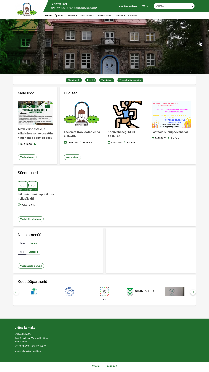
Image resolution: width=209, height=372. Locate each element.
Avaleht (48, 15)
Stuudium (75, 80)
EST (145, 6)
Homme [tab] (33, 243)
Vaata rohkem (27, 157)
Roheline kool (104, 15)
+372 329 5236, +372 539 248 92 (31, 346)
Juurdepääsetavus (128, 6)
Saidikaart (112, 366)
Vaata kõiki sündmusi (30, 219)
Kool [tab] (22, 252)
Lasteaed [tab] (33, 252)
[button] (193, 292)
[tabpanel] (58, 252)
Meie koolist (87, 15)
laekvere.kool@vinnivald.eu (28, 351)
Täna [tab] (22, 243)
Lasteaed (120, 15)
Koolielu (73, 15)
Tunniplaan (106, 80)
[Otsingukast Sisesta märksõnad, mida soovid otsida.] (174, 6)
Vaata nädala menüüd (31, 266)
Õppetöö (60, 15)
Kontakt (133, 15)
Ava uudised (72, 157)
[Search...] (191, 6)
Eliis (91, 80)
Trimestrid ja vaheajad (130, 80)
